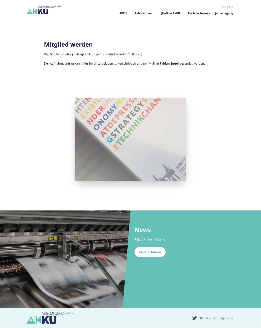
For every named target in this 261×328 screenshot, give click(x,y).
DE (224, 7)
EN (231, 7)
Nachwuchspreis (199, 13)
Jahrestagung (224, 13)
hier (85, 63)
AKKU (123, 13)
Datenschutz (208, 318)
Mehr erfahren (150, 252)
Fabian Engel (169, 63)
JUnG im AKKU (170, 13)
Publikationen (144, 13)
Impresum (226, 318)
